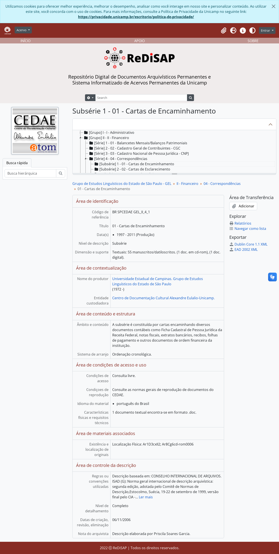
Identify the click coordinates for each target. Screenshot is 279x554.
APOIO (139, 40)
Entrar (266, 30)
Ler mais (146, 497)
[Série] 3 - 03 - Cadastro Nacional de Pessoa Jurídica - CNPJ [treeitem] (138, 153)
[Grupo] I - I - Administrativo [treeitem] (108, 132)
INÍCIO (25, 40)
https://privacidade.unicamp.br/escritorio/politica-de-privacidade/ (136, 16)
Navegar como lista (247, 228)
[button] (223, 30)
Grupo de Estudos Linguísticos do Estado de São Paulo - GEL (121, 183)
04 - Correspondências (222, 183)
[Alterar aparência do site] (252, 30)
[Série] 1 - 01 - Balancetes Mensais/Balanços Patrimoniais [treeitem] (137, 143)
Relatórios (240, 223)
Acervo (22, 30)
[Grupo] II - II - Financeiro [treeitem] (106, 137)
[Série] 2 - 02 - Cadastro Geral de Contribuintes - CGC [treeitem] (134, 148)
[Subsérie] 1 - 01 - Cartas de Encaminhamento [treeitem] (134, 164)
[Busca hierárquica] (30, 173)
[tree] (174, 152)
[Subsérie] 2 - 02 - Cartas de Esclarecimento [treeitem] (132, 169)
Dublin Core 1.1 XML (248, 244)
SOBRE (253, 40)
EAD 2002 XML (243, 249)
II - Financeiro (187, 183)
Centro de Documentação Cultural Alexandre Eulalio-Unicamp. (163, 298)
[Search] (141, 97)
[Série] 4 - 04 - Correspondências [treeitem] (117, 158)
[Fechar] (273, 6)
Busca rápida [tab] (17, 162)
